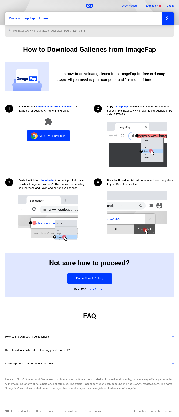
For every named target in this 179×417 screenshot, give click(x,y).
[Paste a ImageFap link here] (83, 18)
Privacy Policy (92, 411)
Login (170, 6)
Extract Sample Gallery (89, 278)
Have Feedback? (17, 411)
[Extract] (168, 18)
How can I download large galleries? (89, 337)
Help (39, 411)
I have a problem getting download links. (89, 364)
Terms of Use (70, 411)
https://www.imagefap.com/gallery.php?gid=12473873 (51, 31)
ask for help (97, 289)
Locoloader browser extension (54, 107)
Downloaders (129, 6)
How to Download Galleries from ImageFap (89, 49)
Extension (152, 6)
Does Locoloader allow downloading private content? (89, 350)
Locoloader (47, 180)
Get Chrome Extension (48, 135)
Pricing (52, 411)
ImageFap (122, 107)
